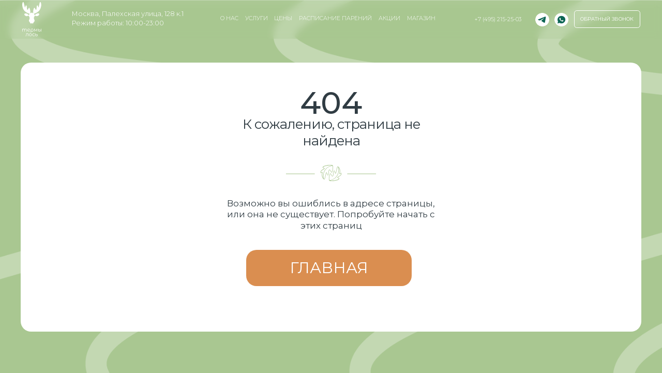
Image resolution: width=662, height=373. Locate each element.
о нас (229, 18)
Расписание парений (335, 18)
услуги (256, 18)
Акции (389, 18)
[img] (561, 20)
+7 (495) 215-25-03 (497, 19)
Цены (283, 18)
